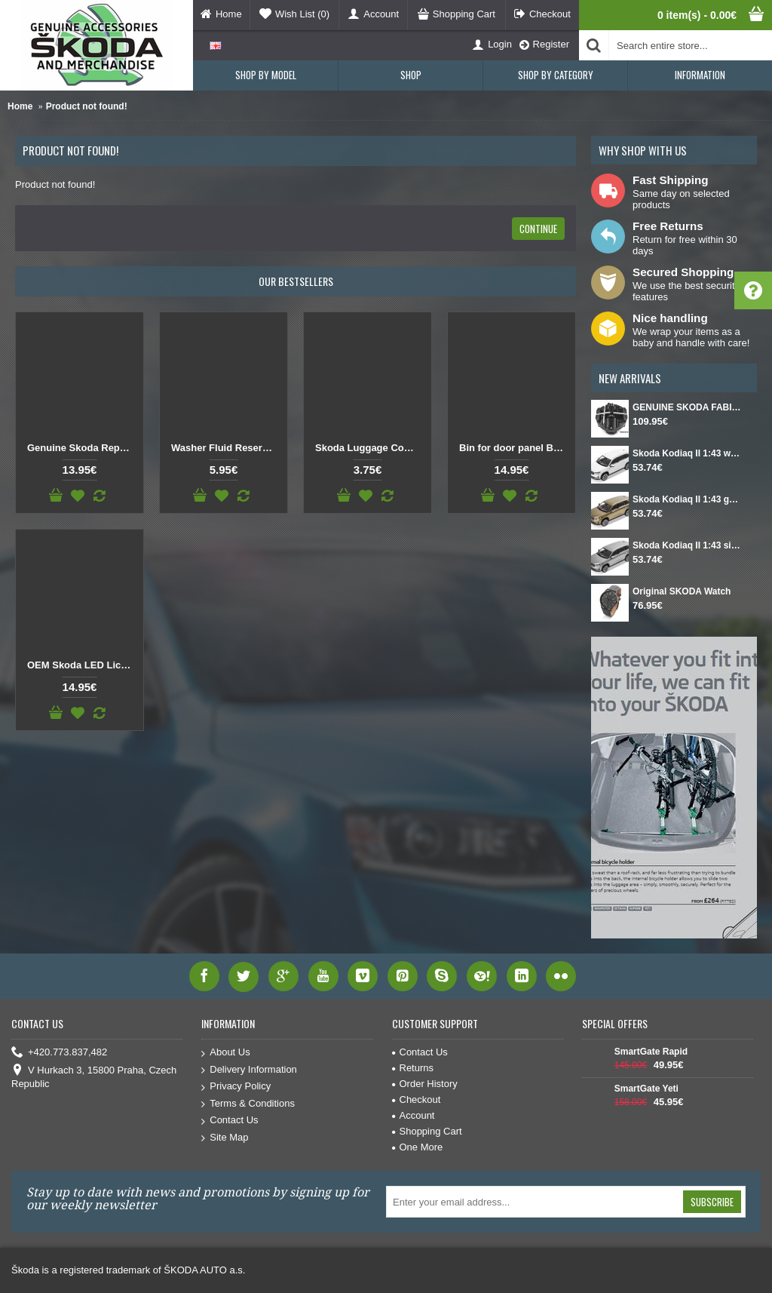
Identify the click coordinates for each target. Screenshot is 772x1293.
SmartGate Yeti (646, 1088)
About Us (225, 1052)
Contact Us (229, 1120)
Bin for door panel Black (514, 447)
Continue (538, 228)
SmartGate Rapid (651, 1051)
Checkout (416, 1099)
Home (20, 106)
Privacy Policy (236, 1086)
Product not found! (86, 106)
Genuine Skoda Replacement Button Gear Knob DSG (82, 447)
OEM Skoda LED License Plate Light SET (82, 665)
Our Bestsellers (296, 281)
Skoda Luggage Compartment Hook (370, 447)
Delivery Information (249, 1070)
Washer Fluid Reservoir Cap (226, 447)
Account (413, 1115)
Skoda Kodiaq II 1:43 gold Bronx (687, 499)
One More (417, 1147)
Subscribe (712, 1201)
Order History (425, 1083)
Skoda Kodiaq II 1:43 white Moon (687, 453)
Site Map (224, 1138)
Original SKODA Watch (682, 591)
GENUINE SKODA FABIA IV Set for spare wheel (687, 407)
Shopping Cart (427, 1131)
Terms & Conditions (248, 1104)
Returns (413, 1067)
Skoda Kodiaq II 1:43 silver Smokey (687, 545)
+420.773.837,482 (59, 1052)
